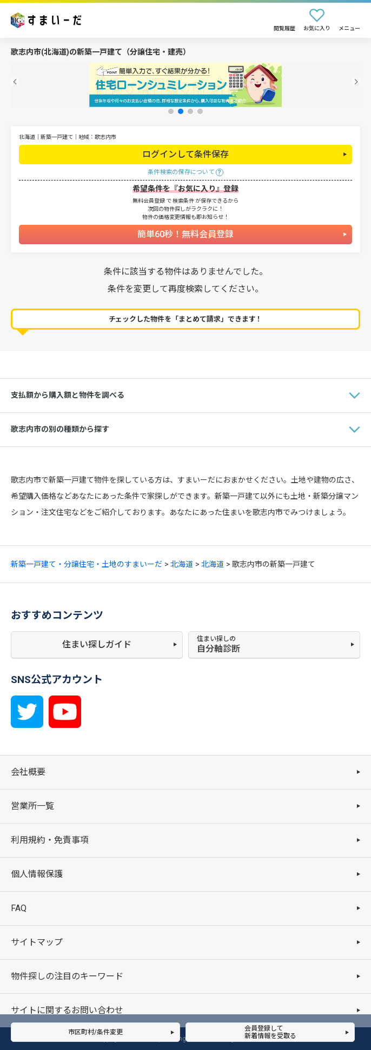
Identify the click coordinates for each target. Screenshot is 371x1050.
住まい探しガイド (96, 644)
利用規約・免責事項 (50, 840)
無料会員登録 (148, 201)
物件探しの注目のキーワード (67, 976)
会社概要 (28, 772)
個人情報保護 (37, 874)
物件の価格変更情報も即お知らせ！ (185, 217)
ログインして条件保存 (185, 154)
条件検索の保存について (181, 172)
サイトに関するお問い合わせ (67, 1010)
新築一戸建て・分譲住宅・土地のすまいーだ (86, 564)
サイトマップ (37, 942)
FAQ (19, 908)
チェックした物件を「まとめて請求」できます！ (186, 319)
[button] (15, 81)
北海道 (181, 564)
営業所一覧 (32, 806)
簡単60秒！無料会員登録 (185, 234)
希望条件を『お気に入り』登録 (185, 188)
